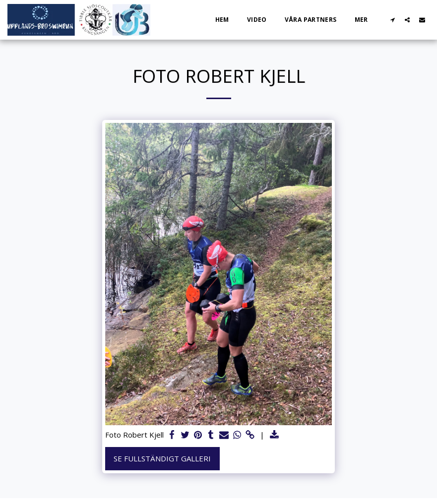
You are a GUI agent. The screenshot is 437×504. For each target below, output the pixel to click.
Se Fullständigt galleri (162, 458)
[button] (392, 19)
